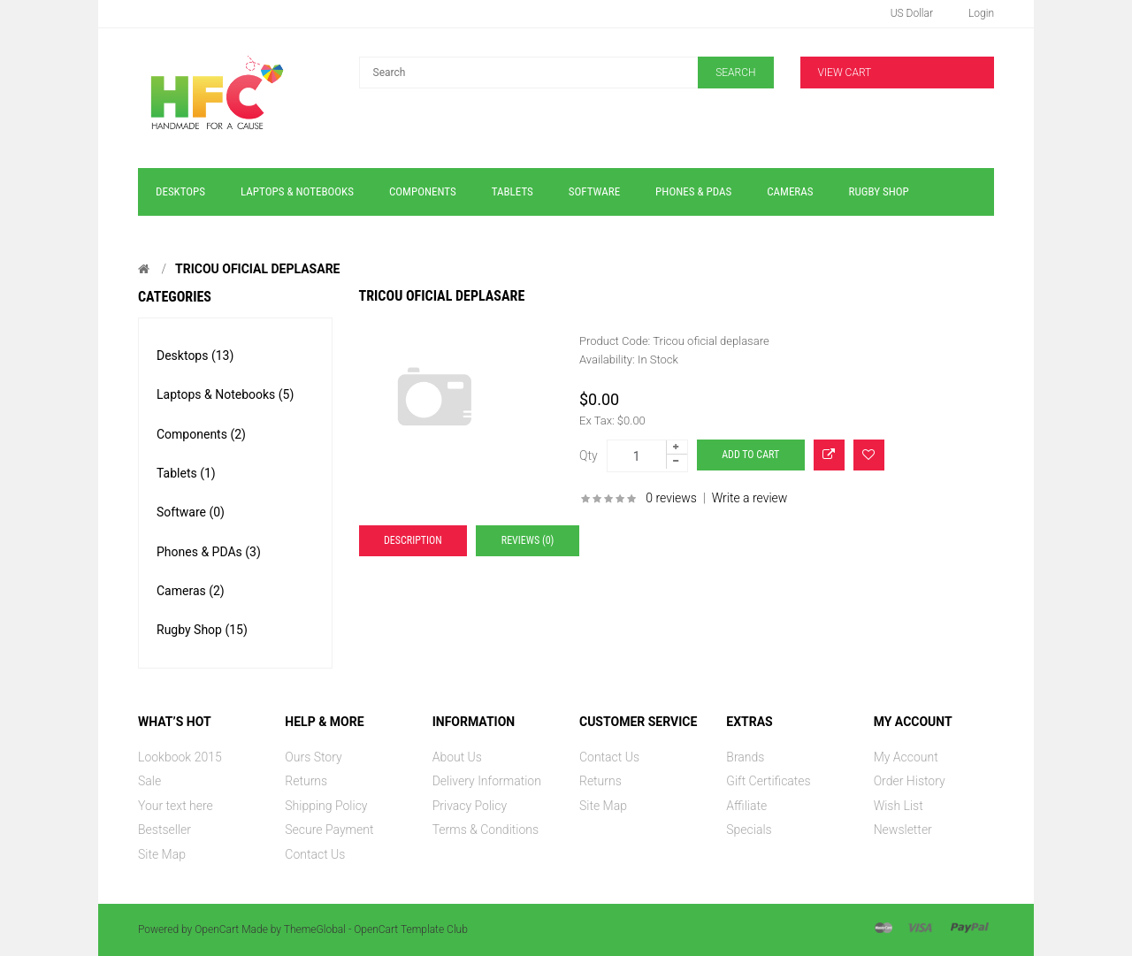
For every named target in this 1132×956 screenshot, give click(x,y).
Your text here (175, 806)
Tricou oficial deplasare (257, 269)
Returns (306, 781)
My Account (906, 757)
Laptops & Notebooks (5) (225, 394)
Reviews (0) (528, 540)
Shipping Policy (326, 806)
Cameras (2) (191, 591)
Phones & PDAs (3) (209, 552)
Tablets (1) (186, 473)
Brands (745, 757)
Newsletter (903, 829)
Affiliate (746, 806)
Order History (909, 781)
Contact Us (315, 854)
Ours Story (313, 757)
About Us (457, 757)
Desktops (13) (195, 355)
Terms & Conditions (485, 829)
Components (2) (201, 434)
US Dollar (912, 13)
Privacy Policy (469, 806)
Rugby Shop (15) (202, 630)
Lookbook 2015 (180, 757)
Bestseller (164, 829)
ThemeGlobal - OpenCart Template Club (376, 929)
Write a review (750, 498)
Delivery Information (486, 781)
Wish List (898, 806)
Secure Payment (329, 829)
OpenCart (217, 929)
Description (413, 540)
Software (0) (191, 512)
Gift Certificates (768, 781)
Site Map (162, 854)
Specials (748, 829)
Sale (149, 781)
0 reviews (671, 498)
